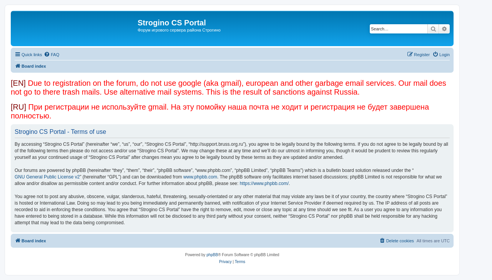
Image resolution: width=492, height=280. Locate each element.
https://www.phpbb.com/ (264, 183)
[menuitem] (51, 54)
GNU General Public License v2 (47, 177)
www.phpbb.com (200, 177)
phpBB (212, 255)
